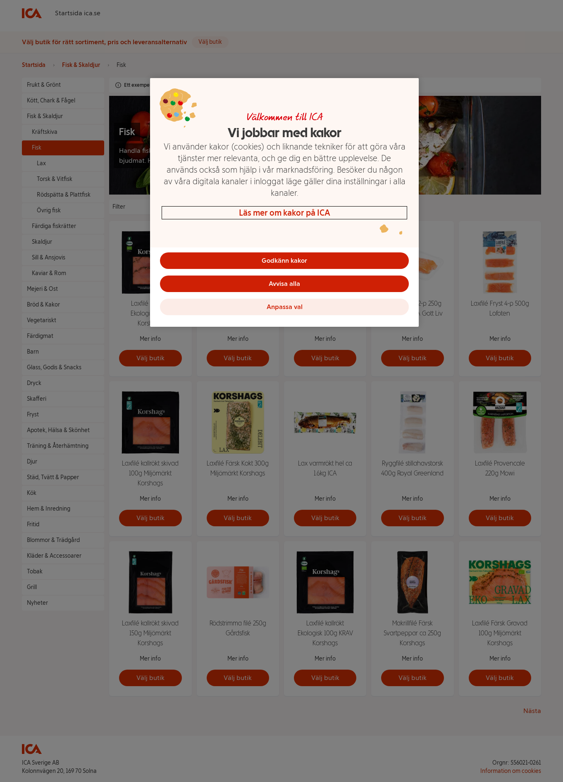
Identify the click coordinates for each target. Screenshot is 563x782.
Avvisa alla (284, 284)
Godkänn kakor (284, 260)
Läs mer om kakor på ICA (284, 213)
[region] (284, 202)
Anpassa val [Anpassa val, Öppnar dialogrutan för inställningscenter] (285, 307)
